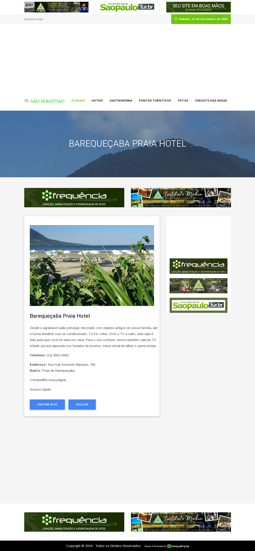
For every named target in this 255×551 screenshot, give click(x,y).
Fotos (183, 100)
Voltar (82, 404)
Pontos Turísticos (155, 100)
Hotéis (97, 100)
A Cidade (78, 100)
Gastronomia (121, 100)
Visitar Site (47, 404)
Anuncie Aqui (33, 19)
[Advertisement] (127, 57)
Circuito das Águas (211, 100)
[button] (39, 265)
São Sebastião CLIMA (198, 237)
